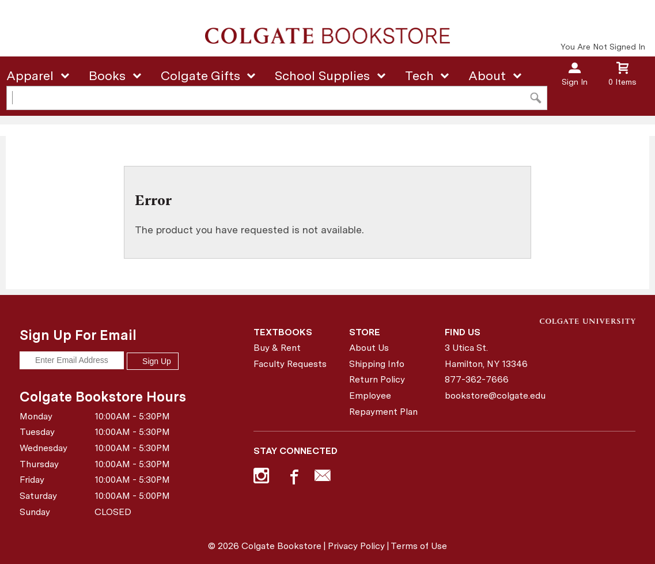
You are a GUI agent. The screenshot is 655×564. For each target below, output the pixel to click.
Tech (419, 75)
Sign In (575, 81)
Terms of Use (419, 545)
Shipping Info (376, 363)
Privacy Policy (356, 545)
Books (107, 75)
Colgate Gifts (200, 75)
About (487, 75)
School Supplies (322, 75)
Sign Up (152, 361)
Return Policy (377, 379)
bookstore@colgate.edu (488, 395)
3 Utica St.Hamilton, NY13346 (486, 355)
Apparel (30, 75)
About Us (369, 347)
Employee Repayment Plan (383, 403)
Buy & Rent (277, 347)
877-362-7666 (477, 379)
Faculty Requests (290, 363)
